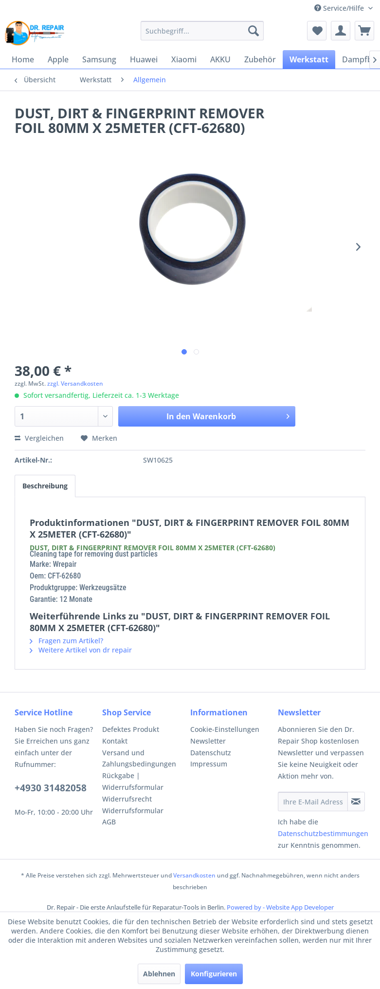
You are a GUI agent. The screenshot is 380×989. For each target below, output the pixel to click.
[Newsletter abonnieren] (356, 801)
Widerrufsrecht (127, 798)
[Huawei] (143, 59)
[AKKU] (220, 59)
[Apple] (58, 59)
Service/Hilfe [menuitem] (340, 8)
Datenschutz (210, 752)
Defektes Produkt (130, 729)
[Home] (23, 59)
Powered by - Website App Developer (280, 907)
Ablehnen (159, 973)
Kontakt (114, 741)
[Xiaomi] (183, 59)
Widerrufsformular (132, 810)
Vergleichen (39, 438)
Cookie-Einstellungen (224, 729)
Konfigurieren (214, 973)
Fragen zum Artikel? (66, 640)
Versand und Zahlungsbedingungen (139, 758)
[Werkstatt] (309, 59)
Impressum (208, 763)
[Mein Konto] (340, 30)
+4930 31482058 (51, 788)
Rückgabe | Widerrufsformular (132, 781)
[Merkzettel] (316, 30)
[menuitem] (202, 30)
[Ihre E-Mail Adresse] (313, 801)
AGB (109, 821)
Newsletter (208, 741)
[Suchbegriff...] (202, 30)
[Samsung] (99, 59)
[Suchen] (253, 30)
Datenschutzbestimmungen (323, 833)
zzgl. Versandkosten (75, 383)
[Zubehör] (260, 59)
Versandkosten (194, 875)
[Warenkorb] (364, 30)
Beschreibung (45, 485)
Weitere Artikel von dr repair (81, 649)
